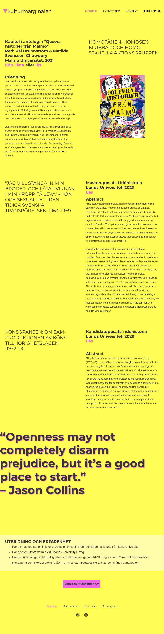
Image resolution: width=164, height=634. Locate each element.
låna (19, 65)
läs (38, 65)
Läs (89, 192)
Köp (9, 65)
